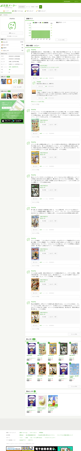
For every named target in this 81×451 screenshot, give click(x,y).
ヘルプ (21, 437)
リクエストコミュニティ (50, 437)
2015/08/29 (51, 133)
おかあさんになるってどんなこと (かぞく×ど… (41, 409)
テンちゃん (39, 90)
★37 (41, 293)
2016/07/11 (51, 78)
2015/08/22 (51, 166)
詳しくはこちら (6, 107)
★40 (41, 262)
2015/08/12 (51, 293)
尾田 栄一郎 (42, 122)
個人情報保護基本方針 (31, 435)
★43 (41, 198)
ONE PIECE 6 (44, 185)
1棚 (9, 69)
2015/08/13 (51, 262)
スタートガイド (33, 432)
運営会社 (21, 435)
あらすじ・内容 (53, 69)
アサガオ (39, 81)
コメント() (45, 78)
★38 (41, 133)
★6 (46, 98)
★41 (41, 166)
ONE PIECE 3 (44, 280)
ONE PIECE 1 (44, 312)
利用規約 (41, 432)
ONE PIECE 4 (44, 249)
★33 (41, 229)
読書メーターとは (23, 432)
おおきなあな (43, 65)
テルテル (33, 49)
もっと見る (61, 39)
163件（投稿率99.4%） (14, 66)
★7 (46, 86)
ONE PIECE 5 (44, 216)
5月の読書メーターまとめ (12, 36)
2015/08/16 (51, 198)
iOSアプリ (30, 440)
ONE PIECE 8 (44, 152)
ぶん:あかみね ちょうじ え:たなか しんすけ (49, 67)
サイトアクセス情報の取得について (65, 435)
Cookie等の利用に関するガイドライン (46, 435)
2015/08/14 (51, 229)
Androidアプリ (23, 440)
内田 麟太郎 (39, 410)
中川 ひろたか (72, 378)
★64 (41, 78)
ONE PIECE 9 (44, 120)
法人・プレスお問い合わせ (36, 437)
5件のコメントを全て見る (37, 101)
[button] (40, 6)
